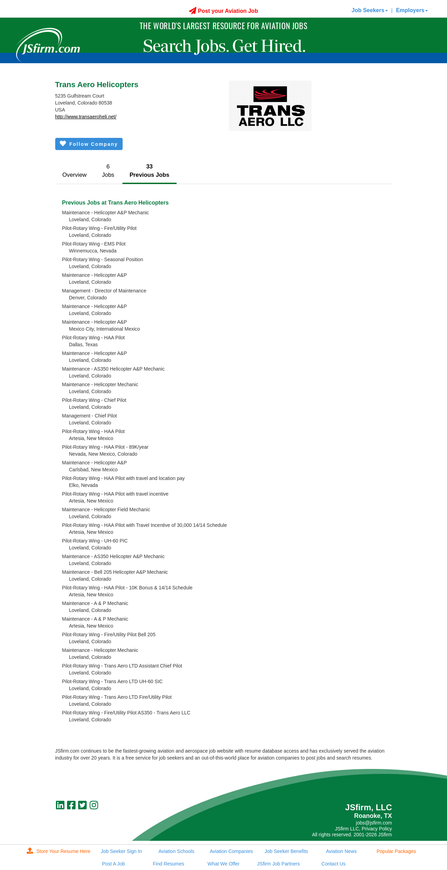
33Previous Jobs (149, 170)
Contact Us (334, 864)
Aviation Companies (231, 851)
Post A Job (113, 864)
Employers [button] (412, 10)
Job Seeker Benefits (286, 851)
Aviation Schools (176, 851)
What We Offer (223, 864)
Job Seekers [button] (369, 10)
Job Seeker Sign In (121, 851)
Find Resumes (168, 864)
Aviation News (341, 851)
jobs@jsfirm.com (374, 823)
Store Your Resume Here (59, 851)
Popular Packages (396, 851)
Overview (75, 175)
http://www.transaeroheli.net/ (86, 116)
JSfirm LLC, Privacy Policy (363, 828)
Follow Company (89, 143)
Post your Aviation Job (223, 11)
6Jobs (108, 170)
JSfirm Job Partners (278, 864)
